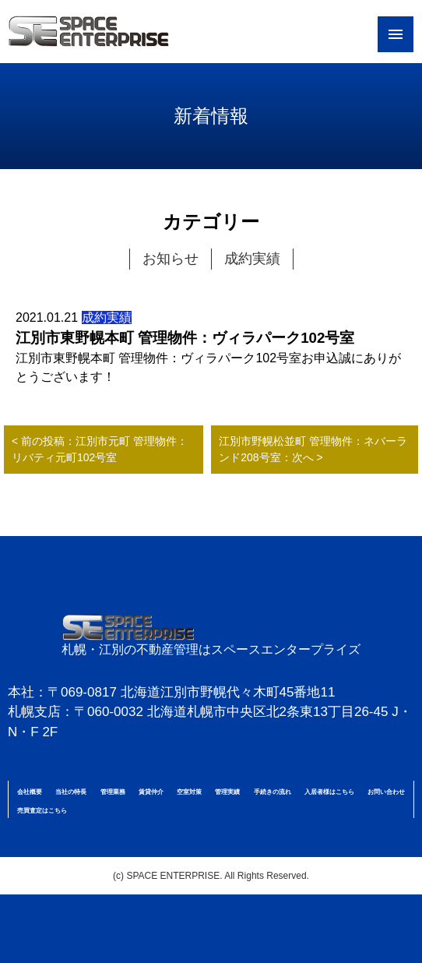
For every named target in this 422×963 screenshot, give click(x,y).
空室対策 (189, 791)
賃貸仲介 (151, 791)
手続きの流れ (272, 791)
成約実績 (252, 258)
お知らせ (170, 258)
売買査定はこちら (42, 810)
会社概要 (29, 791)
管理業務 (112, 791)
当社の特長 (70, 791)
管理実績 (227, 791)
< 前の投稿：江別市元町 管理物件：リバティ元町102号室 (100, 449)
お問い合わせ (386, 791)
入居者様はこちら (329, 791)
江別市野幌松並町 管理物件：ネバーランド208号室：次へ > (313, 449)
